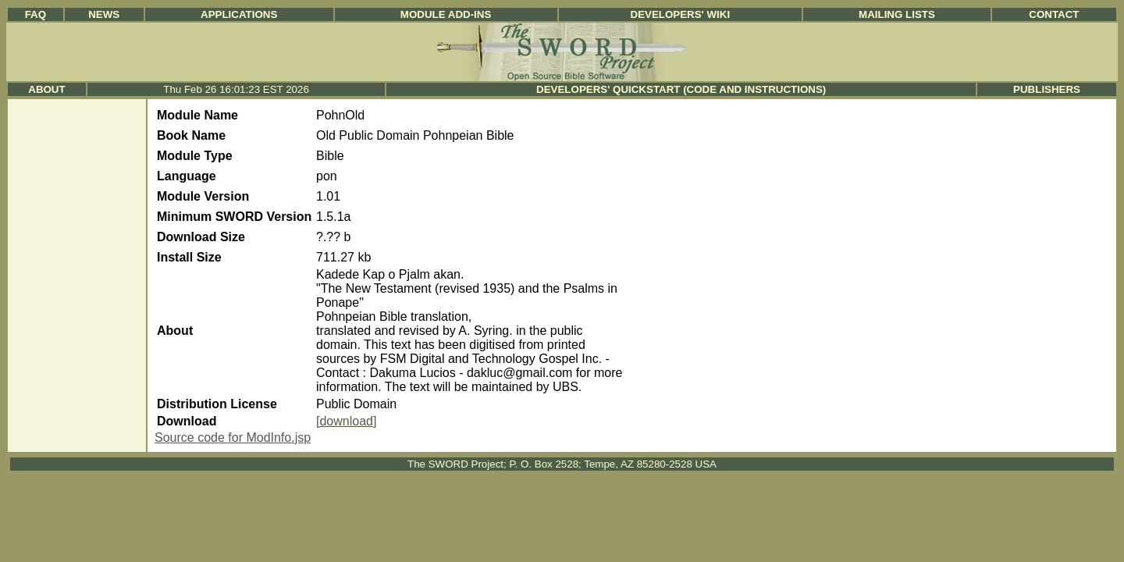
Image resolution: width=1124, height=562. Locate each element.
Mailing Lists (897, 14)
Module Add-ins (446, 14)
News (103, 14)
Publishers (1046, 89)
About (46, 89)
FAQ (35, 14)
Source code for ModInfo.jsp (233, 437)
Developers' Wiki (681, 14)
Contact (1054, 14)
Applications (239, 14)
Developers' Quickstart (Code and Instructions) (681, 89)
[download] (346, 421)
